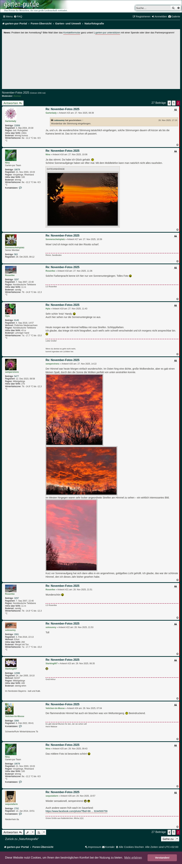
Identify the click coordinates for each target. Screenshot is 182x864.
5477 (16, 376)
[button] (169, 103)
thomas (17, 96)
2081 (16, 634)
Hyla (7, 316)
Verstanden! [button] (162, 857)
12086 (17, 673)
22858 (17, 125)
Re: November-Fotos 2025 (62, 109)
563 (16, 254)
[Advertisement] (91, 61)
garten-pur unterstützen (107, 32)
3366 (16, 721)
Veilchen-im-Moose (14, 716)
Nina (7, 163)
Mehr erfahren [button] (133, 857)
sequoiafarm (11, 804)
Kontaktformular (71, 32)
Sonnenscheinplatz (14, 247)
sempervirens (12, 372)
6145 (16, 320)
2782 (16, 808)
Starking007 (11, 669)
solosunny (59, 120)
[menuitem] (18, 16)
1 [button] (173, 103)
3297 (16, 279)
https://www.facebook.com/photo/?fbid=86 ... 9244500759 (76, 811)
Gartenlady (10, 121)
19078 (17, 169)
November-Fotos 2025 (15, 92)
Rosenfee (10, 275)
